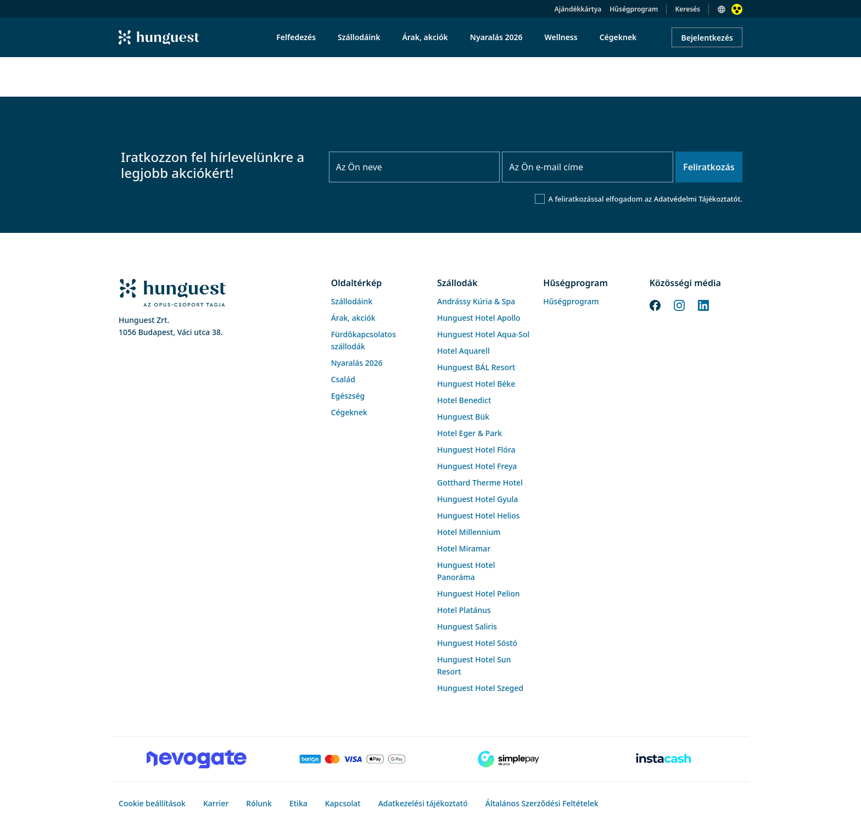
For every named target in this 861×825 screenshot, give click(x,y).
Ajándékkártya (578, 9)
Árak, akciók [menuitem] (425, 37)
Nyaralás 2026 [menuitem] (496, 37)
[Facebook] (655, 304)
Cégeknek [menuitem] (618, 37)
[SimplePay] (508, 759)
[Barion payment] (353, 759)
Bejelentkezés (707, 37)
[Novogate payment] (197, 759)
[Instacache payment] (664, 759)
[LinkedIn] (703, 304)
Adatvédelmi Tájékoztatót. (698, 199)
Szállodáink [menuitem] (359, 37)
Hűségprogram (634, 9)
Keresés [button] (687, 9)
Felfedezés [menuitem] (296, 37)
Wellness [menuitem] (561, 37)
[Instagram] (679, 304)
